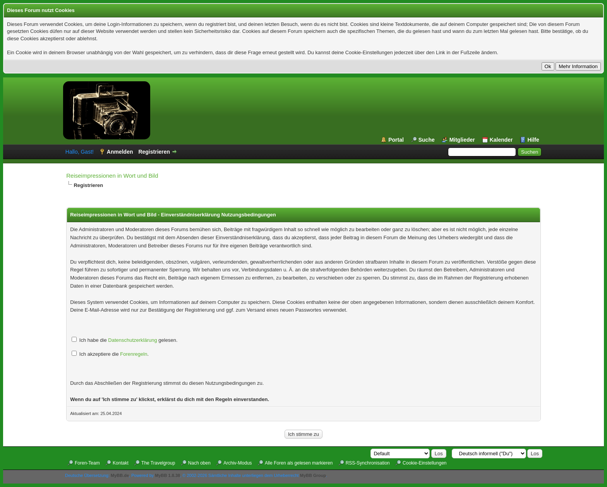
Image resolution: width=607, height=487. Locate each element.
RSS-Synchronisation (368, 463)
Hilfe (533, 140)
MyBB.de (120, 475)
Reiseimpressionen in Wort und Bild (112, 175)
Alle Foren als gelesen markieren (299, 463)
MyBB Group (313, 475)
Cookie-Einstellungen (424, 463)
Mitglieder (462, 140)
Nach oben (199, 463)
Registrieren (154, 152)
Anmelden (120, 152)
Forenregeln (133, 354)
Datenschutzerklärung (132, 340)
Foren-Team (87, 463)
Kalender (501, 140)
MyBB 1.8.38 (167, 475)
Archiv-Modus (237, 463)
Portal (396, 140)
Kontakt (121, 463)
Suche (426, 140)
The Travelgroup (158, 463)
